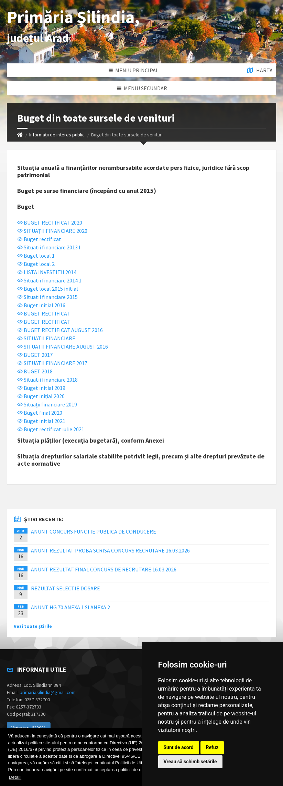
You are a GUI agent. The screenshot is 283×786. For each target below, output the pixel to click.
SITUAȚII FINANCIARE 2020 (52, 230)
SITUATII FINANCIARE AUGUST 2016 (62, 346)
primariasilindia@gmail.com (48, 692)
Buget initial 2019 (41, 387)
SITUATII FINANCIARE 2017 (52, 363)
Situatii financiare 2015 (47, 296)
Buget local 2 (36, 263)
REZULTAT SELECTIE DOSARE (65, 588)
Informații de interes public (57, 135)
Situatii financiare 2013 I (48, 247)
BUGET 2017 (35, 354)
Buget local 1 (36, 255)
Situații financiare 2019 (47, 404)
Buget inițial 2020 (41, 396)
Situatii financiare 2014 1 (49, 280)
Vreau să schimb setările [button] (190, 761)
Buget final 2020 (39, 412)
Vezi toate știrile (33, 626)
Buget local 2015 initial (47, 288)
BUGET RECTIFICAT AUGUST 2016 (60, 330)
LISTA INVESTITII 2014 (46, 272)
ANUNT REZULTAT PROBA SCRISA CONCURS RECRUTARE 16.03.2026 (110, 550)
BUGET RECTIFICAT (43, 313)
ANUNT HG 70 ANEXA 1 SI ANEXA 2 (70, 607)
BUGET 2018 (35, 371)
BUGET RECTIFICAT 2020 (49, 222)
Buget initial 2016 (41, 305)
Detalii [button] (15, 777)
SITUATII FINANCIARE (46, 338)
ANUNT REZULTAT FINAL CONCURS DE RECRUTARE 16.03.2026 (103, 569)
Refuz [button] (212, 747)
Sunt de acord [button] (179, 747)
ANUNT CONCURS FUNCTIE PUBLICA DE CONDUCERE (93, 531)
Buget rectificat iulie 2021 (50, 429)
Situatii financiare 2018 (47, 379)
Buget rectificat (39, 239)
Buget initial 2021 (41, 420)
